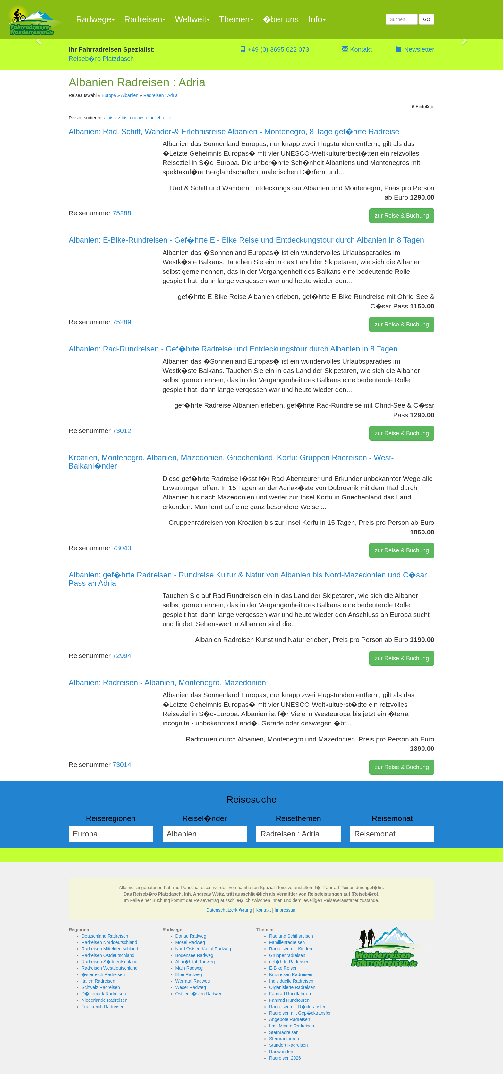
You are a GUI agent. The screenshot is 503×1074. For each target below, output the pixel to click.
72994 (122, 655)
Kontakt (357, 49)
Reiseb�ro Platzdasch (101, 58)
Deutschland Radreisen (104, 936)
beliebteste (160, 117)
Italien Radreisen (98, 980)
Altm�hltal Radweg (195, 961)
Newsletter (415, 49)
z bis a (124, 117)
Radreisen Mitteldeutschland (109, 948)
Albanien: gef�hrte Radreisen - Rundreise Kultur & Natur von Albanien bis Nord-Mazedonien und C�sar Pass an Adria (248, 578)
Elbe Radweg (188, 974)
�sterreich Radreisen (103, 974)
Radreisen (145, 19)
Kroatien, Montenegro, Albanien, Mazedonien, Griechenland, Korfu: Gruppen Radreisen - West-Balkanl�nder (231, 461)
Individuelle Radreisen (291, 980)
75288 (122, 213)
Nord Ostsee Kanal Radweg (203, 948)
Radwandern (281, 1051)
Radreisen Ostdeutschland (107, 955)
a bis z (110, 117)
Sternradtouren (284, 1038)
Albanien (130, 95)
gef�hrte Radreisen (289, 961)
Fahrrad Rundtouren (289, 1000)
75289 (122, 321)
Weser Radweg (190, 987)
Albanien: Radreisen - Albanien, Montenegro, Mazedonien (167, 682)
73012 (122, 430)
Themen (236, 19)
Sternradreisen (284, 1032)
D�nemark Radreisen (103, 993)
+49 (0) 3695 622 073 (274, 49)
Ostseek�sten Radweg (199, 993)
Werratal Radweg (192, 980)
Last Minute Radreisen (291, 1025)
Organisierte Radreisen (292, 987)
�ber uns (281, 19)
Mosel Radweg (190, 942)
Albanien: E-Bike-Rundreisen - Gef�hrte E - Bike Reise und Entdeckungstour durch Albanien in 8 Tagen (246, 240)
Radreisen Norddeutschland (109, 942)
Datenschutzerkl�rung (229, 910)
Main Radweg (189, 968)
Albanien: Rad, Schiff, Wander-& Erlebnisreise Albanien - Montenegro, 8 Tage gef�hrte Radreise (234, 131)
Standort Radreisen (288, 1045)
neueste (140, 117)
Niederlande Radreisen (104, 1000)
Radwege (95, 19)
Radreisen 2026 (285, 1058)
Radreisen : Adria (160, 95)
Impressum (286, 910)
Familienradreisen (287, 942)
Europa (109, 95)
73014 (122, 764)
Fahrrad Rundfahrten (290, 993)
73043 (122, 547)
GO (426, 19)
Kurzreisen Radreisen (290, 974)
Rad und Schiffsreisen (291, 936)
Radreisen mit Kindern (291, 948)
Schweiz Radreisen (100, 987)
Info (316, 19)
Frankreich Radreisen (102, 1006)
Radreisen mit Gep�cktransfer (300, 1013)
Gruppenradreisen (287, 955)
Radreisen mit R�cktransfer (297, 1006)
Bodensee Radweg (194, 955)
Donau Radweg (191, 936)
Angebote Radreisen (289, 1019)
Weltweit (192, 19)
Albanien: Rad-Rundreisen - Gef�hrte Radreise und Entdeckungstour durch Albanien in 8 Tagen (233, 348)
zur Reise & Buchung (402, 215)
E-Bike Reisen (283, 968)
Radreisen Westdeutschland (109, 968)
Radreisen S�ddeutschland (109, 961)
